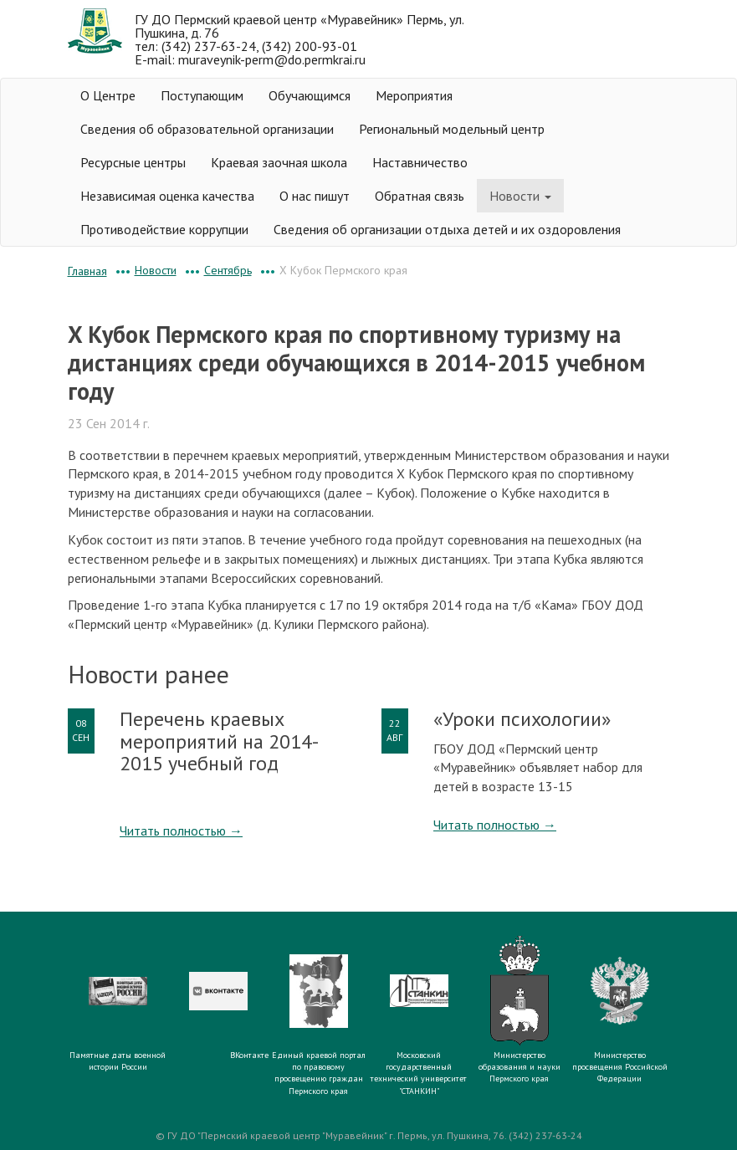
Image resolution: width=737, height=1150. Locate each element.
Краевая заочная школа (279, 162)
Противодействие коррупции (164, 229)
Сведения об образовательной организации (207, 128)
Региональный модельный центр (452, 128)
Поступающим (202, 95)
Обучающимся (310, 95)
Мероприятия (414, 95)
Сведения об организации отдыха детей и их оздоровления (447, 229)
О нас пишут (314, 195)
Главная (87, 271)
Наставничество (420, 162)
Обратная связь (419, 195)
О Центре (108, 95)
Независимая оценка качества (167, 195)
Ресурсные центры (133, 162)
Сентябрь (228, 270)
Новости (520, 195)
